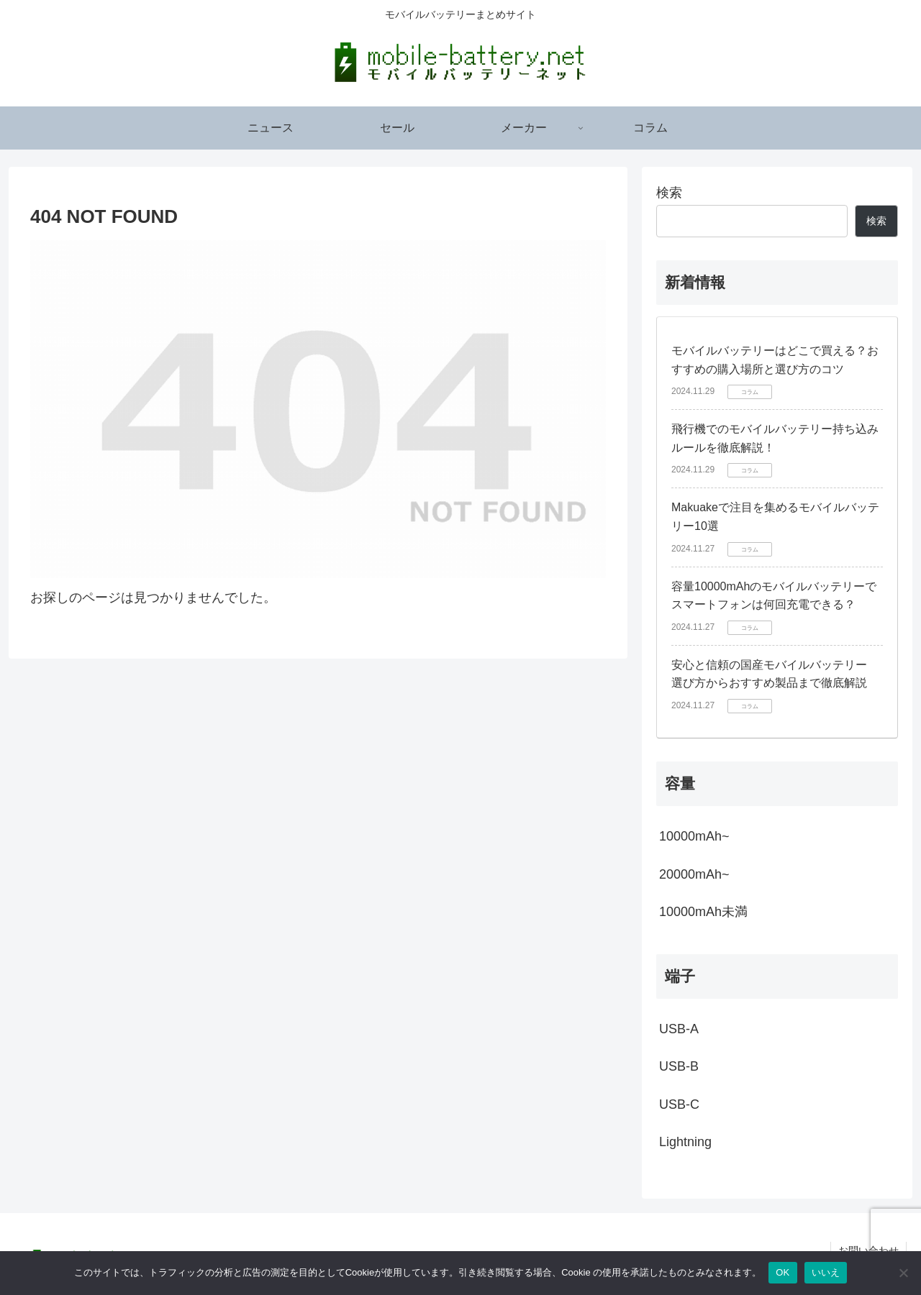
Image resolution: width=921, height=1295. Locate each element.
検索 (669, 193)
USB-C (679, 1104)
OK (782, 1272)
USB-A (679, 1029)
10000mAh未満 (703, 912)
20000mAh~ (694, 874)
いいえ (826, 1272)
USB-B (679, 1066)
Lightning (685, 1142)
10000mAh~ (694, 836)
